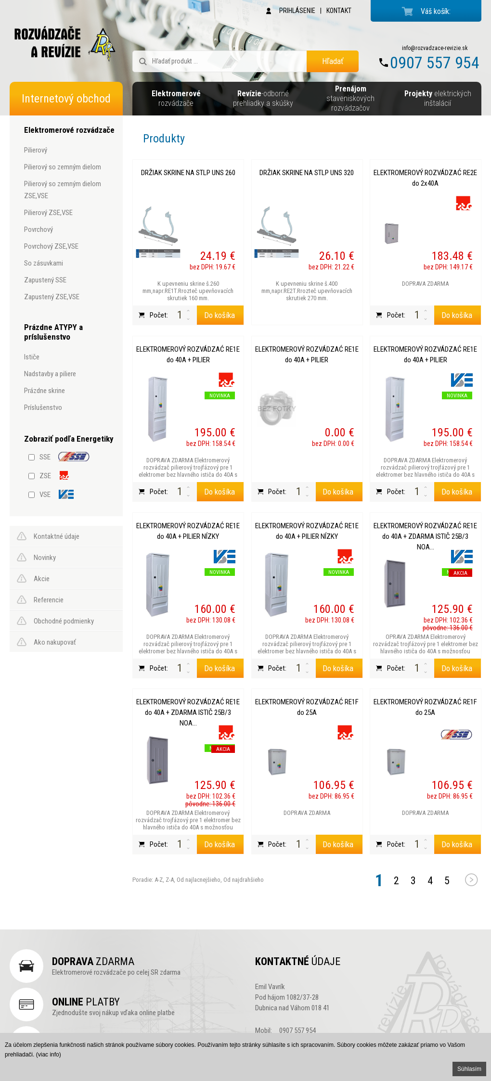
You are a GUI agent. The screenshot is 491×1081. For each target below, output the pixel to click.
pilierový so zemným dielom (62, 167)
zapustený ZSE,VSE (51, 297)
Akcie (42, 578)
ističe (31, 357)
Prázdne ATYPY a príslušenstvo (53, 332)
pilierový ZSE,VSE (48, 212)
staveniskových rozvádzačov (350, 98)
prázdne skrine (44, 390)
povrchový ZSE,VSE (51, 246)
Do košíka (219, 315)
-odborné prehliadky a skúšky (263, 98)
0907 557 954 (434, 62)
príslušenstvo (43, 407)
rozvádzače (176, 98)
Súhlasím (469, 1069)
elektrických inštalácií (437, 98)
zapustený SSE (45, 280)
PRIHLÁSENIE (297, 10)
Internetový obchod (66, 98)
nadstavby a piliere (50, 373)
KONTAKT (338, 10)
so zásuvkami (43, 263)
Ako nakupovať (55, 642)
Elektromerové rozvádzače (69, 130)
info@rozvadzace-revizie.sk (435, 48)
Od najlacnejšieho (197, 879)
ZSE (45, 475)
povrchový (38, 229)
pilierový (35, 150)
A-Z (158, 879)
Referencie (49, 600)
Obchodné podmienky (64, 621)
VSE (45, 494)
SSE (45, 457)
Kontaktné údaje (56, 536)
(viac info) (48, 1054)
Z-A (170, 879)
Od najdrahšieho (243, 879)
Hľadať (332, 61)
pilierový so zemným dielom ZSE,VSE (62, 189)
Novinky (45, 557)
